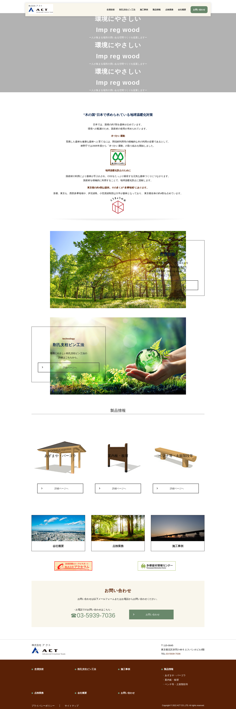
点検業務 (169, 9)
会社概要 (182, 9)
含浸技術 (111, 9)
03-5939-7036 (96, 615)
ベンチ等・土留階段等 (176, 684)
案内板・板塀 (172, 679)
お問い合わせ (153, 614)
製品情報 (157, 9)
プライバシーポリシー (43, 705)
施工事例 (144, 9)
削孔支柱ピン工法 (127, 9)
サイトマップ (72, 705)
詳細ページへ (169, 285)
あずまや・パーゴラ (175, 675)
